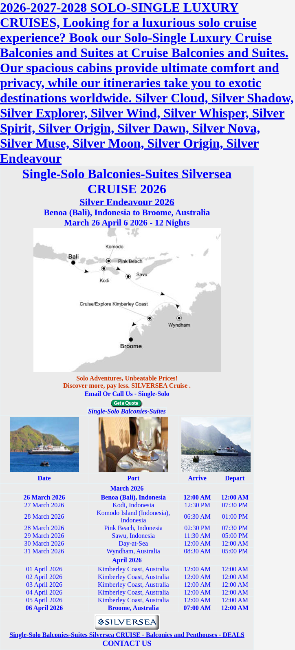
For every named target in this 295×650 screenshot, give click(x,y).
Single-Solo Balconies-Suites (127, 411)
